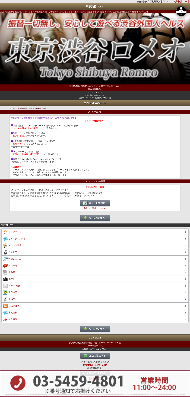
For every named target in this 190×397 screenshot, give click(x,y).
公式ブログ (13, 306)
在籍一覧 (12, 265)
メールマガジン (15, 286)
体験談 (11, 279)
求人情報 (12, 312)
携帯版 (178, 1)
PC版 (187, 1)
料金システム (14, 259)
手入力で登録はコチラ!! (95, 208)
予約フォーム (14, 299)
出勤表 (11, 272)
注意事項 (12, 319)
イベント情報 (14, 245)
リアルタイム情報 (17, 239)
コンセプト (13, 252)
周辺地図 (12, 292)
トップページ (14, 232)
